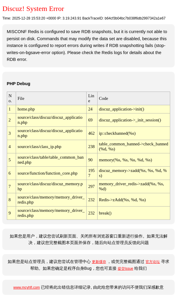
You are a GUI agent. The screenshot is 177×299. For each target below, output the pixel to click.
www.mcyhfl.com (26, 287)
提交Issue (125, 268)
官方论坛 (153, 262)
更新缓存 (99, 262)
